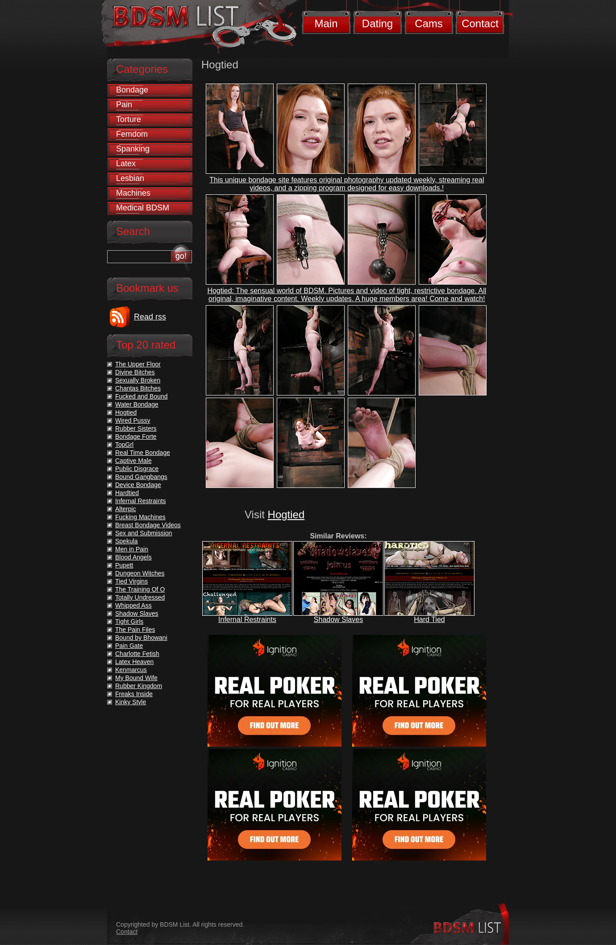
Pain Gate (129, 645)
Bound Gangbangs (141, 476)
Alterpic (125, 508)
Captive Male (133, 460)
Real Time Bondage (142, 452)
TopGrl (124, 444)
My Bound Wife (136, 677)
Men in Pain (131, 549)
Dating (377, 23)
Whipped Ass (133, 605)
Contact (480, 23)
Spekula (126, 541)
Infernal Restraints (247, 619)
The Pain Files (135, 629)
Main (325, 23)
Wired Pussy (132, 420)
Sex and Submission (143, 533)
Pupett (124, 565)
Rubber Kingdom (138, 685)
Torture (128, 119)
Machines (133, 193)
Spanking (133, 148)
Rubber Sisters (136, 428)
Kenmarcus (131, 669)
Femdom (132, 134)
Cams (429, 23)
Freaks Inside (134, 693)
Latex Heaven (134, 661)
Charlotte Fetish (137, 653)
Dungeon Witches (140, 573)
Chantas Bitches (138, 388)
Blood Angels (133, 557)
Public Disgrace (136, 468)
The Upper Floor (138, 364)
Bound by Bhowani (141, 637)
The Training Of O (140, 589)
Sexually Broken (137, 380)
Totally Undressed (140, 597)
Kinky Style (130, 702)
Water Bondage (136, 404)
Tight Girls (129, 621)
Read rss (150, 316)
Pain (124, 104)
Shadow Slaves (338, 619)
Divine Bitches (135, 372)
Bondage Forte (136, 436)
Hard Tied (429, 619)
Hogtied (286, 514)
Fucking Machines (140, 517)
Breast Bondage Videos (148, 525)
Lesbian (130, 178)
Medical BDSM (142, 207)
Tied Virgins (131, 581)
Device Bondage (138, 484)
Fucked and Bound (141, 396)
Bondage (132, 89)
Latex (126, 163)
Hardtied (127, 492)
